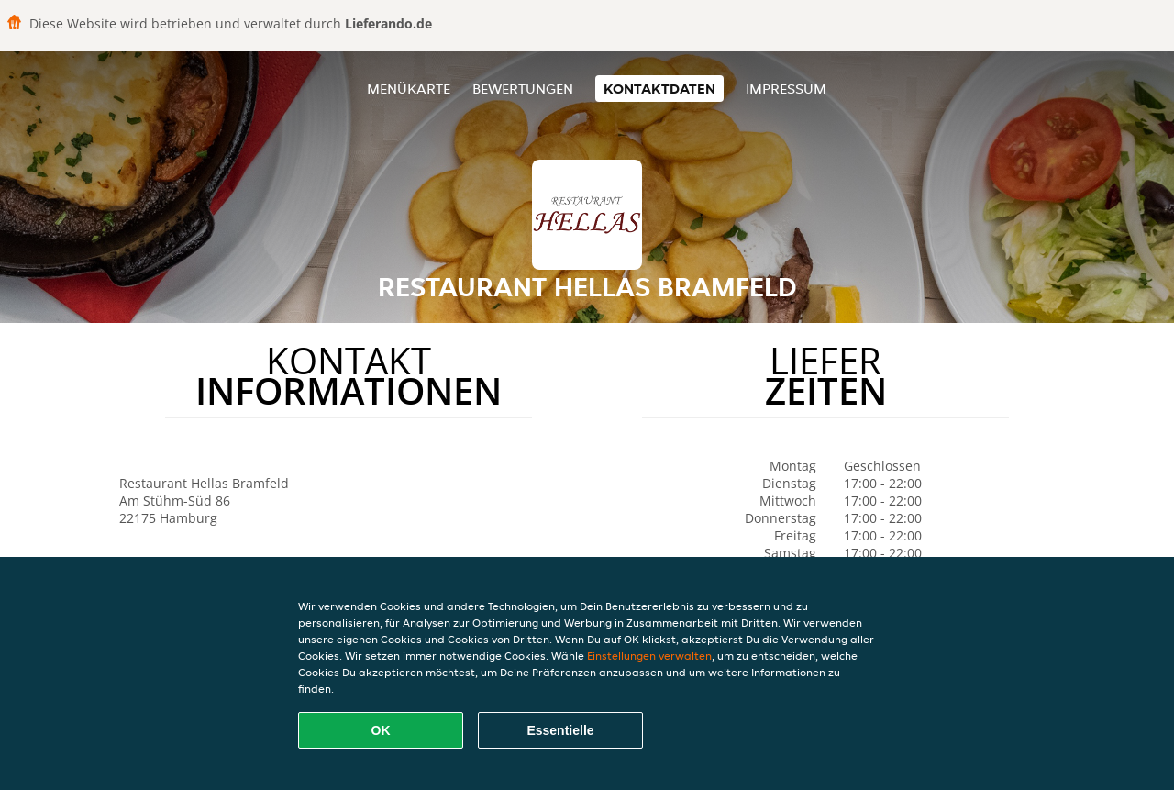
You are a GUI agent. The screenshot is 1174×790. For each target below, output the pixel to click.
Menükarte (408, 88)
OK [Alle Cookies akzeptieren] (381, 730)
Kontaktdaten (659, 88)
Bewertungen (522, 88)
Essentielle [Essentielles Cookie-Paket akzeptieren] (559, 730)
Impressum (786, 88)
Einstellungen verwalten (649, 655)
